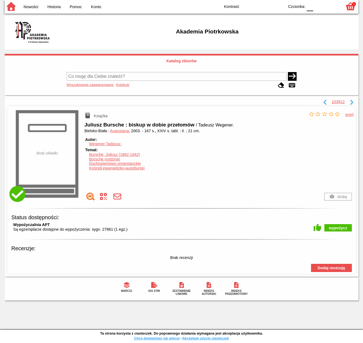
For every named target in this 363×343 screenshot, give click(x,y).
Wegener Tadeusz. (105, 144)
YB (268, 6)
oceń (349, 114)
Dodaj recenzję (331, 268)
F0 (309, 6)
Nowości (31, 7)
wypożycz (338, 228)
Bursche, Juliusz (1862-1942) (114, 154)
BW (256, 6)
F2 (331, 6)
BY (279, 6)
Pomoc (76, 7)
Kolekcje (122, 85)
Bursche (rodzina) (104, 159)
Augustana (119, 131)
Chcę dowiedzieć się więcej (156, 338)
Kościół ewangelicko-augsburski (116, 168)
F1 (319, 6)
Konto (96, 7)
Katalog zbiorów (181, 61)
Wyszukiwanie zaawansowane (90, 85)
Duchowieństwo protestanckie (115, 163)
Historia (54, 7)
